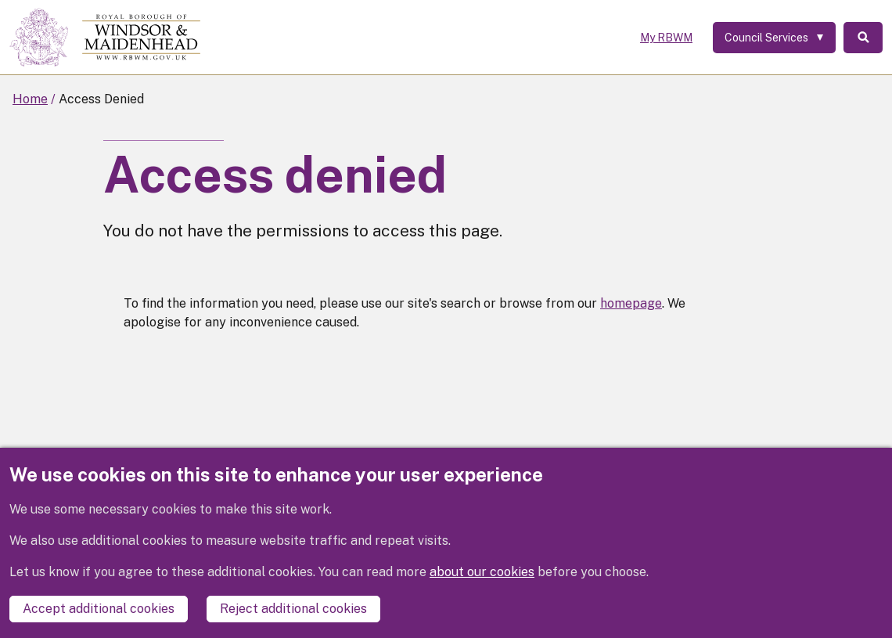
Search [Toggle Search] (863, 37)
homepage (631, 303)
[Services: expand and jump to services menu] (774, 37)
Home (30, 99)
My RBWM (666, 37)
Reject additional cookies (293, 608)
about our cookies (482, 571)
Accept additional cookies (98, 608)
